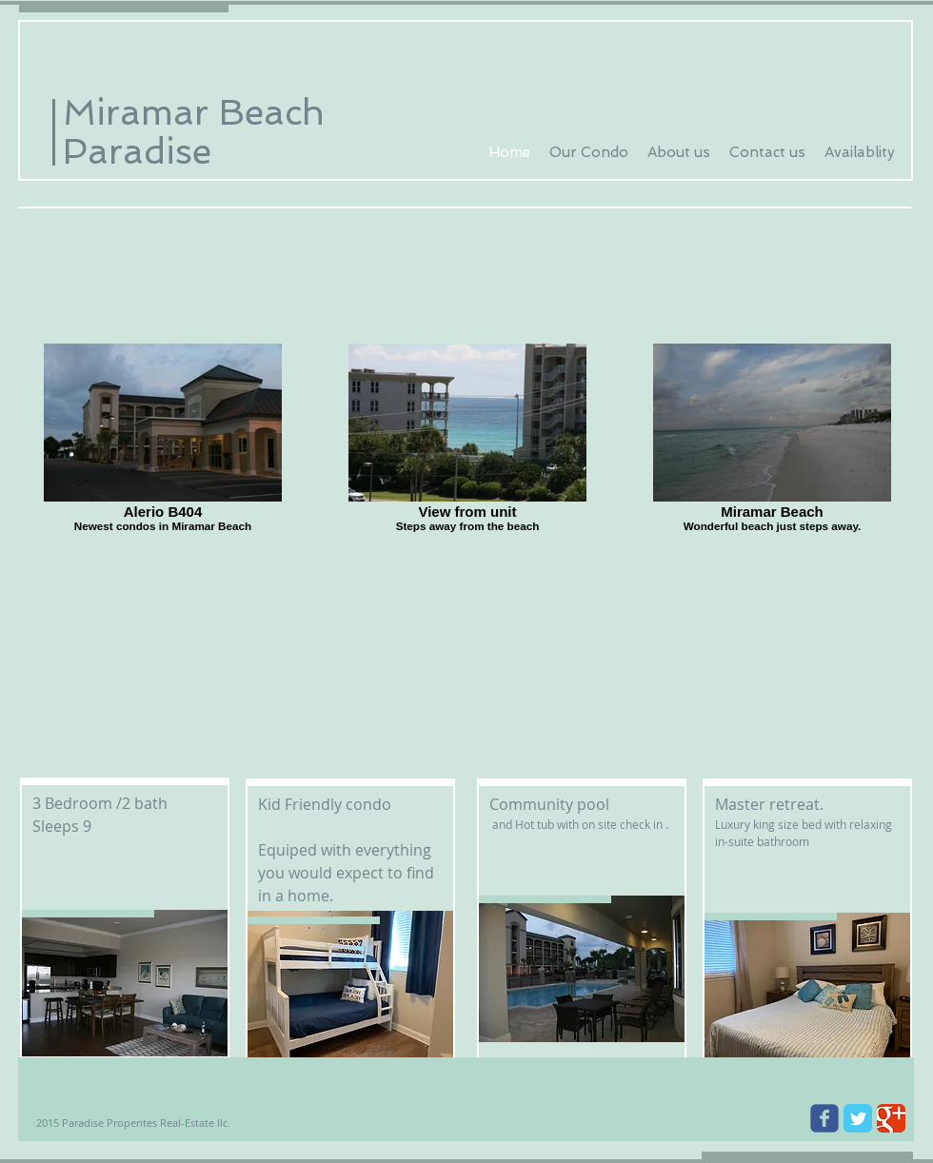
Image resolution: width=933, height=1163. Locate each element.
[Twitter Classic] (858, 1118)
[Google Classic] (891, 1118)
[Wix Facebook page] (824, 1118)
